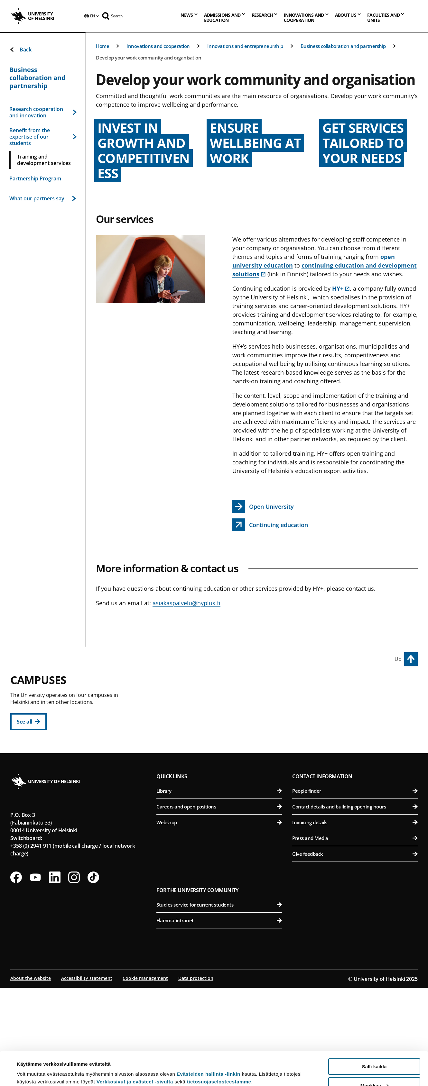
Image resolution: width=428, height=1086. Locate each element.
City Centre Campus (187, 683)
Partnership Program (35, 178)
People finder (355, 889)
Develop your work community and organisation (148, 57)
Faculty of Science (222, 820)
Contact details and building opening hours (355, 904)
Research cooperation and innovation (42, 112)
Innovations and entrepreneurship (245, 46)
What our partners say (42, 198)
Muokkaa (374, 1051)
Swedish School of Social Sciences (222, 777)
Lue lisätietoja (33, 1065)
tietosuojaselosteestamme (219, 1047)
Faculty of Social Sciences (222, 761)
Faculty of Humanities (222, 698)
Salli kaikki (374, 1032)
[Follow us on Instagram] (74, 975)
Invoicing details (355, 920)
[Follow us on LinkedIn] (54, 975)
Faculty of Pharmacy (356, 730)
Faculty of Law (222, 730)
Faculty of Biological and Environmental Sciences (356, 714)
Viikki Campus (312, 683)
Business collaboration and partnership (343, 46)
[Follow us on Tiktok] (93, 975)
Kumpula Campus (184, 805)
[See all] (28, 721)
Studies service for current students (219, 1002)
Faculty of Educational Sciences (222, 714)
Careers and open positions (219, 904)
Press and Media (355, 936)
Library (219, 889)
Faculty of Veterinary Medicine (356, 746)
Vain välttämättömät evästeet (374, 1070)
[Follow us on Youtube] (35, 975)
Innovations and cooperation (158, 46)
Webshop (219, 920)
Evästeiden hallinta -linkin (208, 1040)
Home (102, 46)
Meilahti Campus (316, 774)
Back (20, 49)
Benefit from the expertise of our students (42, 137)
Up (398, 658)
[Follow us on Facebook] (16, 975)
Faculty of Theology (222, 746)
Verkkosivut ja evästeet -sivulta (135, 1047)
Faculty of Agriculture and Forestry (356, 698)
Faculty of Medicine (356, 789)
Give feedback (355, 952)
